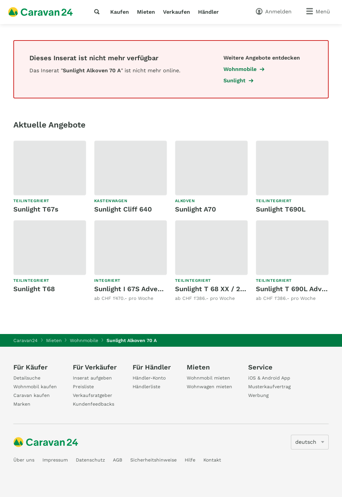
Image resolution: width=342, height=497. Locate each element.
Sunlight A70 (195, 209)
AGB (117, 460)
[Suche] (98, 11)
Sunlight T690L (281, 209)
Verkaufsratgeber (92, 395)
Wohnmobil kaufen (35, 386)
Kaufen (119, 12)
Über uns (23, 460)
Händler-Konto (149, 378)
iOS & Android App (269, 378)
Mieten (146, 12)
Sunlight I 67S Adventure (134, 289)
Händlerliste (146, 386)
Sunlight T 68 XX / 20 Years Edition (232, 289)
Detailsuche (26, 378)
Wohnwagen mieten (209, 386)
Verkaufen (176, 12)
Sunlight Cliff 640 (123, 209)
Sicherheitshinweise (153, 460)
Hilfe (190, 460)
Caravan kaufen (31, 395)
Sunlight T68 (34, 289)
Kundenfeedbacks (93, 404)
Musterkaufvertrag (269, 386)
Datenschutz (90, 460)
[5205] (310, 442)
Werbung (258, 395)
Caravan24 (25, 340)
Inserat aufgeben (92, 378)
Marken (21, 404)
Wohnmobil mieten (208, 378)
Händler (208, 12)
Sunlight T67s (35, 209)
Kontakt (212, 460)
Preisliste (83, 386)
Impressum (55, 460)
